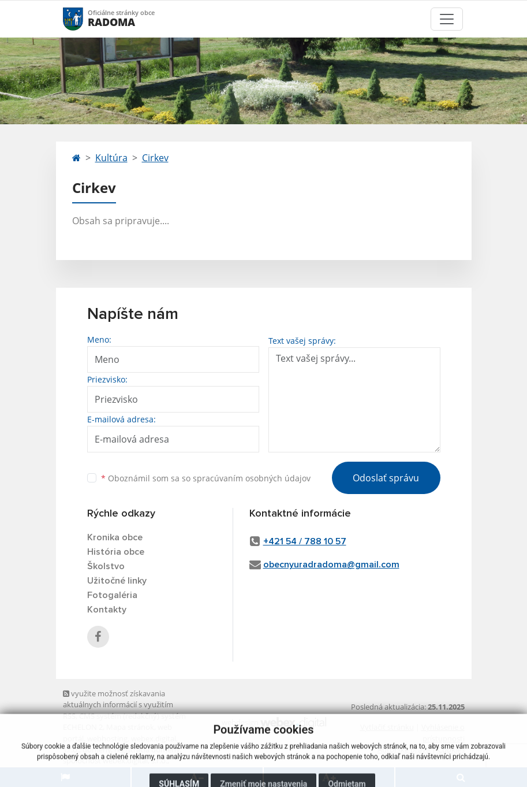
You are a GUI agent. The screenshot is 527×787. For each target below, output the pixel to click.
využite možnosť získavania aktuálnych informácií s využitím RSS (118, 704)
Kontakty (106, 609)
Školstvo (106, 566)
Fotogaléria (112, 595)
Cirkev (155, 157)
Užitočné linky (117, 580)
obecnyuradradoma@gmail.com (331, 564)
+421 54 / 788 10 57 (304, 541)
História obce (115, 551)
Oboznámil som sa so (206, 478)
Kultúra (111, 157)
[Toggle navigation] (447, 19)
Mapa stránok (130, 727)
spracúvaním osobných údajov (252, 478)
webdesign (240, 722)
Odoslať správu (386, 478)
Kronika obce (115, 537)
